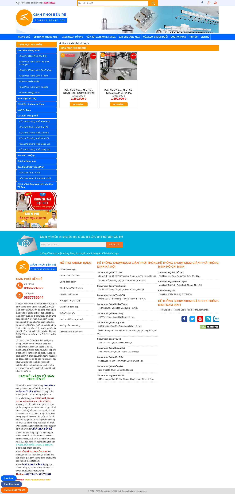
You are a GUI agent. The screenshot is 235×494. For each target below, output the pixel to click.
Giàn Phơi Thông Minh (46, 37)
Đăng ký (114, 244)
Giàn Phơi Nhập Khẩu (29, 92)
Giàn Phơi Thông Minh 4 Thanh (33, 76)
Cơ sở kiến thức (67, 313)
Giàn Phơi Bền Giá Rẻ (108, 236)
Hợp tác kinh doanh (69, 294)
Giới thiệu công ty (68, 269)
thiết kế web (116, 491)
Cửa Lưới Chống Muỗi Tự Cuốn (34, 138)
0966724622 (49, 3)
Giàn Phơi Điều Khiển (29, 81)
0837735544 (33, 297)
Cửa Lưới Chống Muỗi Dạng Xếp (34, 149)
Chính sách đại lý (68, 282)
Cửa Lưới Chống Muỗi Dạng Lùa (34, 144)
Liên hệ (205, 37)
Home (63, 43)
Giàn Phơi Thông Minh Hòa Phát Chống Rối (34, 63)
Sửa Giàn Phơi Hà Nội (29, 172)
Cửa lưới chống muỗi (155, 37)
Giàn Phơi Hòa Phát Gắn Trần (33, 56)
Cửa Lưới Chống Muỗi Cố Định (34, 132)
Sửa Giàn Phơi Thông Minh (31, 167)
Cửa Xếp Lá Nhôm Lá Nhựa (101, 37)
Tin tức (193, 37)
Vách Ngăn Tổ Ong (72, 37)
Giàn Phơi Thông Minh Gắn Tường (35, 70)
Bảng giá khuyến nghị (70, 300)
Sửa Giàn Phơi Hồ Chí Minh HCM (35, 178)
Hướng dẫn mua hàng (70, 325)
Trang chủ (24, 37)
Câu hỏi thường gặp (69, 307)
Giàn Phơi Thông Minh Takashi (33, 87)
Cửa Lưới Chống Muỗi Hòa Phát (34, 121)
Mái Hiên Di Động (26, 155)
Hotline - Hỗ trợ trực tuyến (72, 319)
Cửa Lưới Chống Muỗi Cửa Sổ (33, 127)
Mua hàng (78, 104)
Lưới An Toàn (178, 37)
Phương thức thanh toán (71, 332)
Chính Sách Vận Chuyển (71, 288)
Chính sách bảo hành (70, 275)
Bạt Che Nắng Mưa (129, 37)
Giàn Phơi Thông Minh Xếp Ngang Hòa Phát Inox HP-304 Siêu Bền (78, 93)
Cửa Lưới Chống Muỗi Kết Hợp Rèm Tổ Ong (35, 185)
